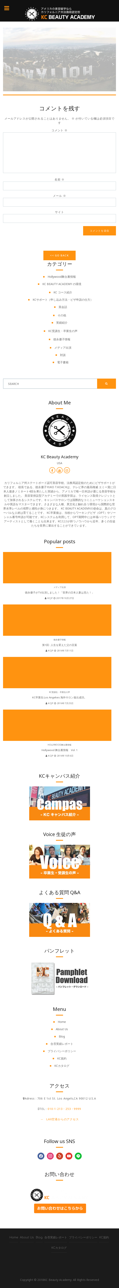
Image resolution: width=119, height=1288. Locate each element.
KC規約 (61, 1058)
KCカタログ (61, 1066)
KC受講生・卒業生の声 (62, 331)
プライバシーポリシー (62, 1051)
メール (59, 196)
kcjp (49, 598)
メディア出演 (62, 347)
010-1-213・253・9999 (64, 1109)
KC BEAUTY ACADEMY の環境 (61, 284)
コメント (59, 130)
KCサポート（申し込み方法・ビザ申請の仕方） (63, 300)
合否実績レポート (61, 1044)
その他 (62, 315)
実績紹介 (62, 322)
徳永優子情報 (61, 339)
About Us (62, 1029)
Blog (62, 1036)
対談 (63, 355)
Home (62, 1022)
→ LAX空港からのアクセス (59, 1119)
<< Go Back (59, 255)
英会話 (63, 307)
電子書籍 (63, 362)
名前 (59, 179)
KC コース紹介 (63, 292)
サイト (59, 212)
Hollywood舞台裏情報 (62, 277)
